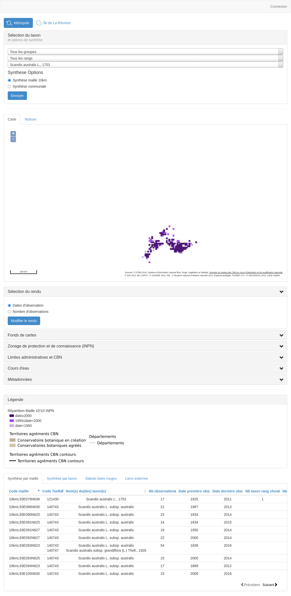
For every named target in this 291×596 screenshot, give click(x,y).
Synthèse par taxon (62, 478)
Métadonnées (20, 379)
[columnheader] (24, 491)
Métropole (21, 23)
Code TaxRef (53, 491)
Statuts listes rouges (101, 478)
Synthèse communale (29, 86)
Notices (30, 119)
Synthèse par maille (23, 478)
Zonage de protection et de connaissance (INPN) (51, 346)
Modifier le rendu (24, 321)
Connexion (278, 6)
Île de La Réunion (57, 23)
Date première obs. (194, 491)
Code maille (19, 491)
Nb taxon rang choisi (262, 491)
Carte (12, 119)
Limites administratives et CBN (35, 357)
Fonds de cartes (22, 335)
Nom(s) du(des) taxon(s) (86, 491)
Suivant (270, 585)
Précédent (250, 585)
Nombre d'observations (31, 312)
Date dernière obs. (228, 491)
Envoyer (17, 96)
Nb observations (162, 491)
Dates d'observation (28, 305)
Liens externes (136, 478)
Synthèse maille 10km (30, 80)
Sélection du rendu (24, 291)
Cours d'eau (18, 368)
